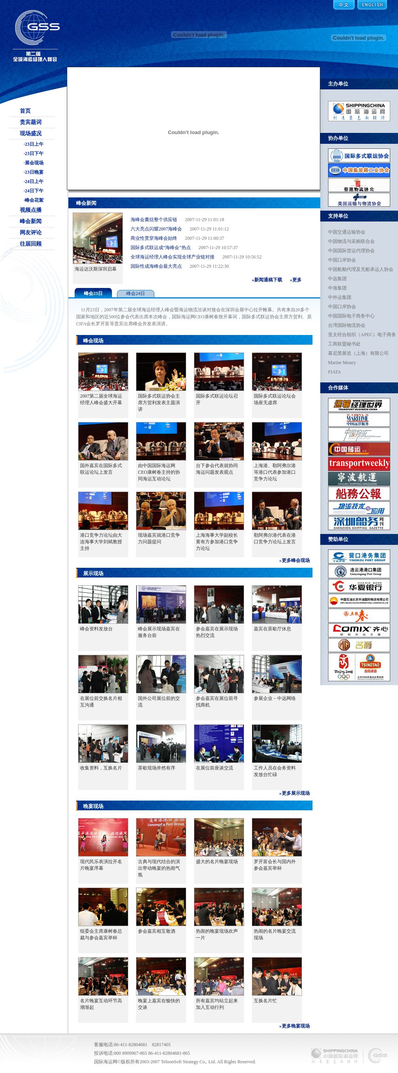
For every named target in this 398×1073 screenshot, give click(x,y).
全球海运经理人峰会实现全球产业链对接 (173, 258)
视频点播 (31, 210)
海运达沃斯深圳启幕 (96, 269)
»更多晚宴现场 (294, 1026)
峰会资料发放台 (96, 629)
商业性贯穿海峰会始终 (154, 240)
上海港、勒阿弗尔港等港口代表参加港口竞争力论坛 (275, 472)
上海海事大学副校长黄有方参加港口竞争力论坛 (217, 541)
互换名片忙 (265, 1000)
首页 (25, 111)
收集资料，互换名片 (101, 768)
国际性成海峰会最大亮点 (156, 267)
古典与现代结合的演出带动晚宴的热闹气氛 (159, 868)
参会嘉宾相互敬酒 (156, 931)
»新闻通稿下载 (267, 280)
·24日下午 (34, 191)
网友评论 (31, 233)
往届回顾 (31, 244)
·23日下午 (34, 153)
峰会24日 (135, 293)
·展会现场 (34, 163)
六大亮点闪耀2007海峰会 (156, 230)
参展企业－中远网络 (275, 698)
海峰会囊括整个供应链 (154, 221)
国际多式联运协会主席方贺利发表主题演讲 (159, 402)
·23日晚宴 (34, 172)
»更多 (296, 280)
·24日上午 (34, 181)
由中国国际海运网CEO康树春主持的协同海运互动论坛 (159, 472)
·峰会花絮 (34, 200)
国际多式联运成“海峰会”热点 (161, 249)
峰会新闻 (31, 221)
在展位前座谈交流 (214, 768)
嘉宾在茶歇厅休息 (272, 629)
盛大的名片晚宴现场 (217, 861)
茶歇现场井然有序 (156, 768)
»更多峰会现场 (294, 560)
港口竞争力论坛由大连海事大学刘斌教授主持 (101, 541)
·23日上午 (34, 144)
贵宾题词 (31, 122)
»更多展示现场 (294, 793)
